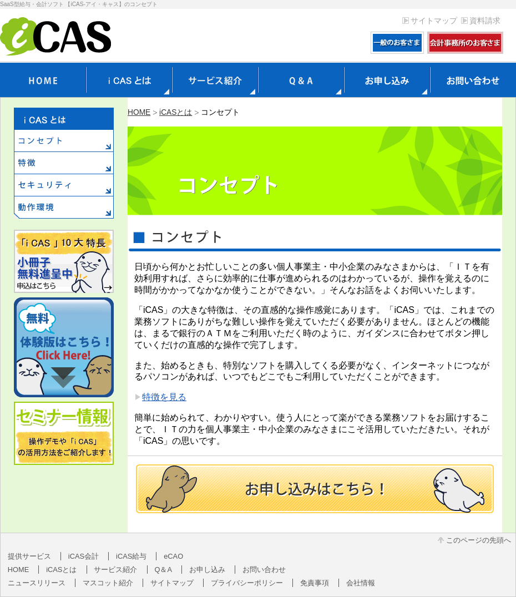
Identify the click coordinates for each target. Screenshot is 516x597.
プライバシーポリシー (247, 583)
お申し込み (207, 569)
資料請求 (484, 20)
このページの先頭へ (478, 540)
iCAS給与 (131, 556)
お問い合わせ (264, 569)
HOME (139, 112)
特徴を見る (164, 397)
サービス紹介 (115, 569)
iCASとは (175, 112)
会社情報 (360, 583)
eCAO (173, 556)
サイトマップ (434, 20)
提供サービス (29, 556)
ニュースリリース (36, 583)
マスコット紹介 (108, 583)
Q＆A (164, 569)
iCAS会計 (83, 556)
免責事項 (314, 583)
